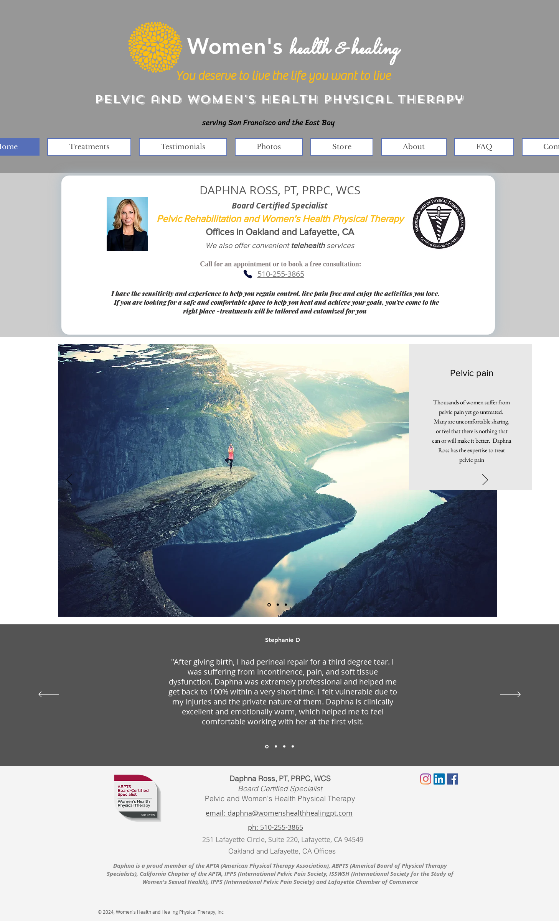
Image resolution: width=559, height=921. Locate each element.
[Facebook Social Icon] (452, 779)
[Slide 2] (278, 605)
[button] (89, 147)
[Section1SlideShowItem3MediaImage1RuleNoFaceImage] (284, 746)
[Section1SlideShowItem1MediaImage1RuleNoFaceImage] (267, 746)
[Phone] (248, 274)
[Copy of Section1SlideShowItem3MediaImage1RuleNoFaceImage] (293, 746)
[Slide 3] (286, 605)
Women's (292, 46)
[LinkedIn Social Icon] (439, 779)
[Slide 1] (269, 604)
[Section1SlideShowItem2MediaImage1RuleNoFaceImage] (276, 746)
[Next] (485, 480)
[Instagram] (425, 779)
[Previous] (69, 480)
